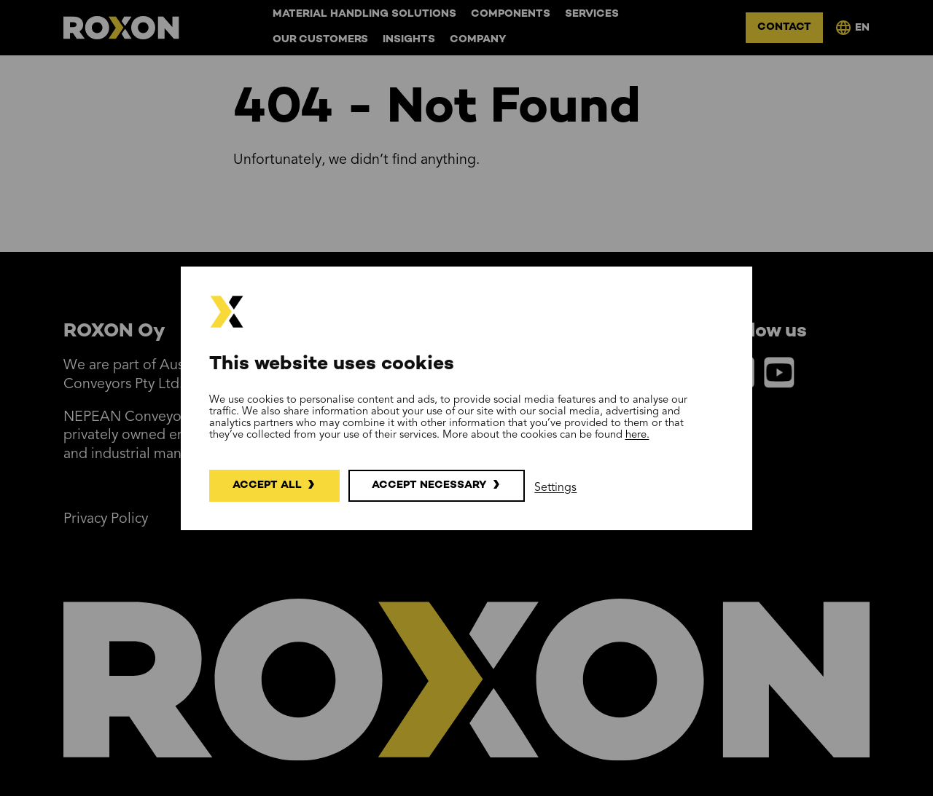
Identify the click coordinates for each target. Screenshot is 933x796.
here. (637, 435)
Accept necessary (429, 485)
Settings (555, 488)
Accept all (267, 485)
